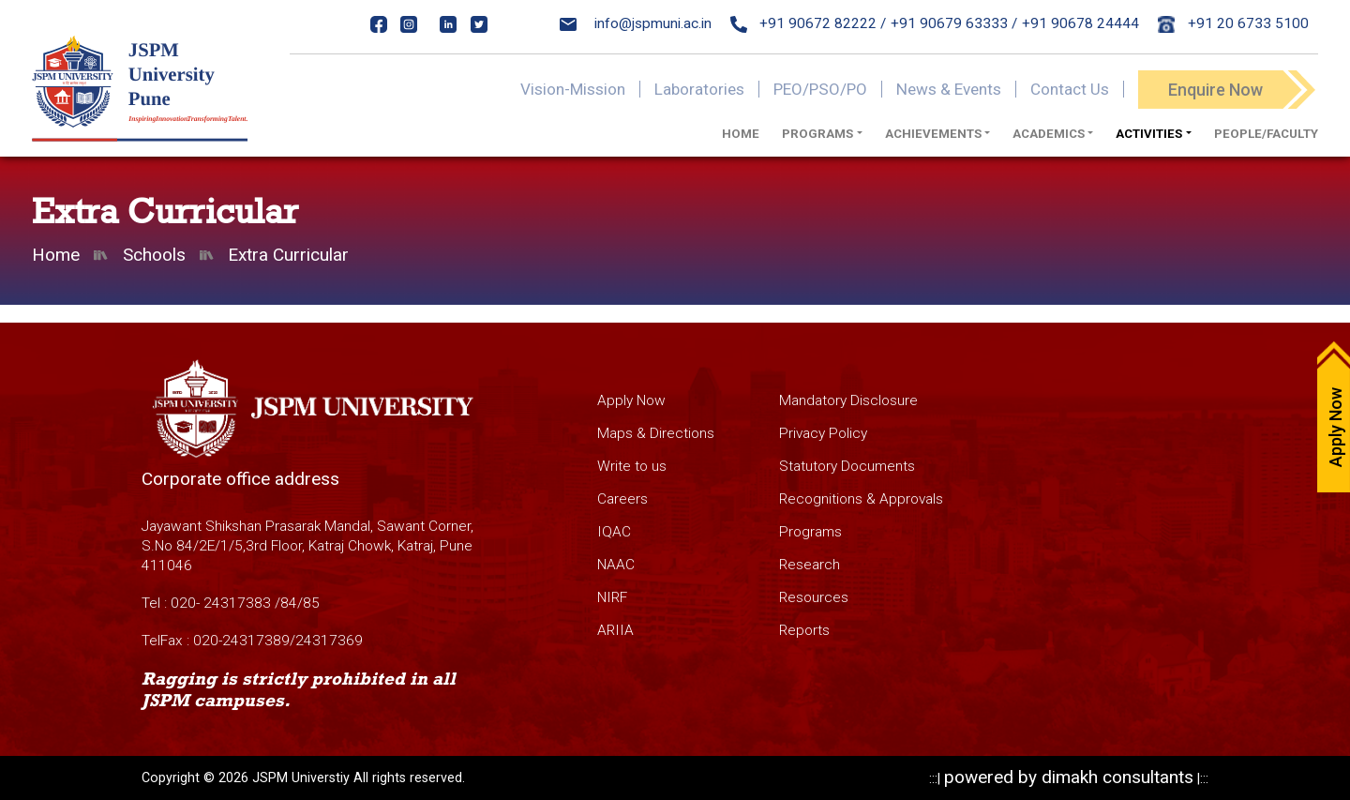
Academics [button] (1048, 134)
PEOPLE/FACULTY (1266, 134)
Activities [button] (1149, 134)
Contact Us (1069, 89)
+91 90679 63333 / (954, 23)
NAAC (616, 564)
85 (311, 603)
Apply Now (631, 400)
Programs (810, 531)
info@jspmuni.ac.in (636, 23)
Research (809, 564)
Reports (804, 630)
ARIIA (615, 630)
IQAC (614, 531)
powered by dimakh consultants (1068, 777)
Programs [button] (817, 134)
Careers (622, 499)
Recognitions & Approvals (861, 499)
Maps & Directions (655, 433)
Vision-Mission (572, 89)
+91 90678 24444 (1080, 23)
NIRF (612, 597)
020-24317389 (241, 640)
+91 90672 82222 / (808, 23)
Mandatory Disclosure (848, 400)
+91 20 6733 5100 (1233, 23)
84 (288, 603)
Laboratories (699, 89)
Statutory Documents (847, 466)
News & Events (948, 89)
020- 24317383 (221, 603)
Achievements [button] (933, 134)
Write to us (632, 466)
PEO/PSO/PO (820, 89)
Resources (813, 597)
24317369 (329, 640)
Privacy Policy (823, 433)
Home (740, 134)
